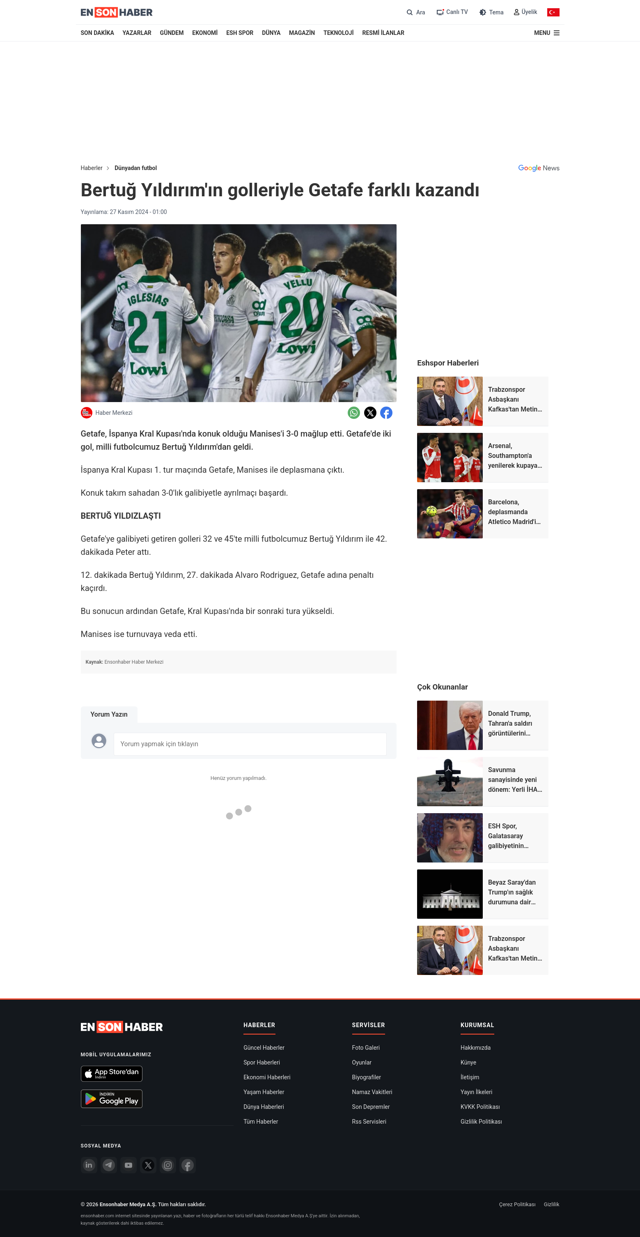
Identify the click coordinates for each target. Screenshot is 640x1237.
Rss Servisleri (369, 1121)
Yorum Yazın (109, 714)
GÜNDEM (172, 33)
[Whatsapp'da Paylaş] (354, 413)
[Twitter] (148, 1165)
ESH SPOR (239, 33)
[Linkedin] (89, 1165)
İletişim (470, 1077)
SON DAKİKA (97, 33)
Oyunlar (362, 1062)
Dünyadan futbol (136, 168)
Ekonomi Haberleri (267, 1077)
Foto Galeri (366, 1047)
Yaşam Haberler (263, 1092)
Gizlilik (552, 1204)
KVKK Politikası (480, 1107)
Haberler (92, 168)
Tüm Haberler (260, 1121)
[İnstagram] (168, 1165)
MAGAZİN (302, 33)
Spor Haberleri (261, 1062)
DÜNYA (271, 33)
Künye (468, 1062)
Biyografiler (366, 1077)
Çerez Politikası (517, 1204)
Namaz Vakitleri (372, 1092)
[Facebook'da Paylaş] (386, 413)
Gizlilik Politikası (481, 1121)
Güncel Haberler (263, 1047)
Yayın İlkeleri (476, 1092)
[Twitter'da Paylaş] (370, 413)
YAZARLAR (137, 33)
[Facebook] (187, 1165)
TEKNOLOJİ (338, 33)
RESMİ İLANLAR (383, 33)
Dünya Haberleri (263, 1107)
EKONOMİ (205, 33)
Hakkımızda (476, 1047)
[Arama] (415, 12)
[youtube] (128, 1165)
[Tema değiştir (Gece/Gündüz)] (491, 12)
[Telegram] (109, 1165)
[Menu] (546, 33)
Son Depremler (371, 1107)
